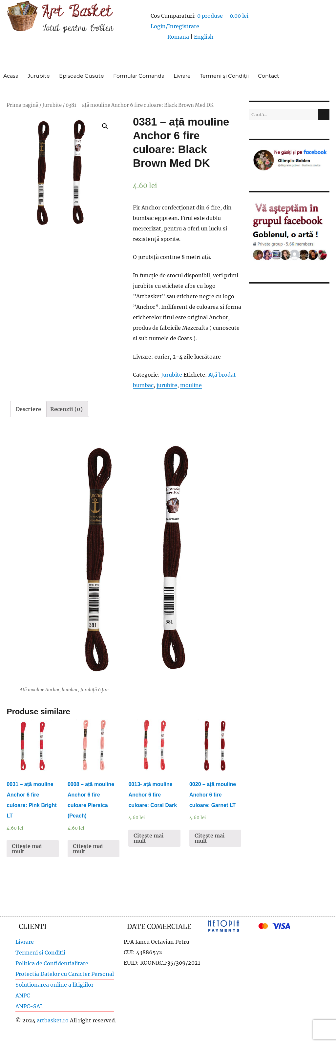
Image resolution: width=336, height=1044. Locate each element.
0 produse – (222, 15)
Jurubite (39, 76)
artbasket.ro (53, 1020)
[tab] (28, 409)
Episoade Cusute (81, 76)
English (204, 36)
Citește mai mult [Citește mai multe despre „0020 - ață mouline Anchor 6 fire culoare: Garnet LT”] (210, 838)
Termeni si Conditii (40, 952)
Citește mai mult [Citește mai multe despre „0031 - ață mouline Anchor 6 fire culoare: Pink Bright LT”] (27, 849)
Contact (268, 76)
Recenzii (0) (66, 409)
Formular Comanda (138, 76)
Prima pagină (22, 105)
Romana (178, 36)
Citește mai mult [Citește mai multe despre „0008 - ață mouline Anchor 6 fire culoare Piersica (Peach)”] (88, 849)
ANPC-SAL (29, 1006)
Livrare (182, 76)
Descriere (28, 409)
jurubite (167, 385)
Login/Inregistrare (175, 26)
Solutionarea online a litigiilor (54, 984)
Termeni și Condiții (224, 76)
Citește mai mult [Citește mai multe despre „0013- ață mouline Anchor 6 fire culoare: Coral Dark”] (149, 838)
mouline (191, 385)
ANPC (22, 995)
